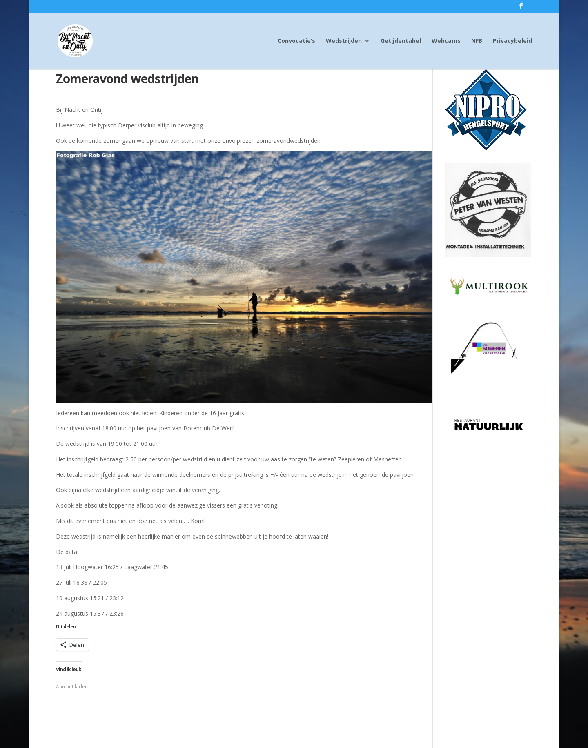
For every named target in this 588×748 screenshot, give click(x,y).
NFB (476, 41)
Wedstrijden (344, 41)
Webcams (446, 41)
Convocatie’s (296, 41)
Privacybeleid (512, 41)
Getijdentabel (401, 41)
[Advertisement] (488, 565)
